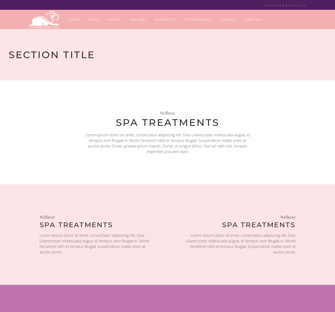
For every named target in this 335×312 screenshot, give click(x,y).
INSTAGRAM (275, 5)
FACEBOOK (297, 5)
